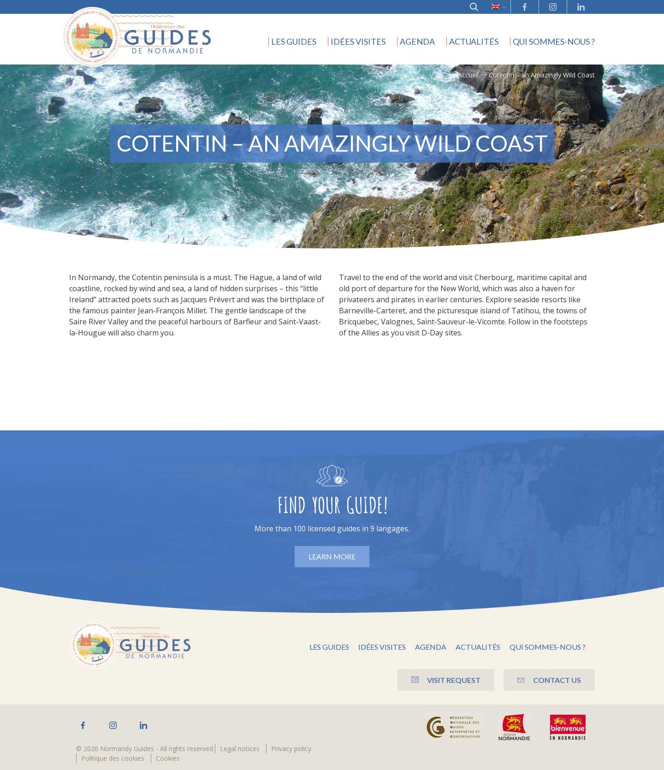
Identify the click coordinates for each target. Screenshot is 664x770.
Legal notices (240, 748)
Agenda (417, 41)
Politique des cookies (112, 758)
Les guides (293, 41)
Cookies (168, 758)
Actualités (473, 41)
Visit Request (445, 680)
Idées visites (358, 41)
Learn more (332, 556)
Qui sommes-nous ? (554, 41)
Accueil (468, 75)
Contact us (549, 680)
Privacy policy (291, 748)
